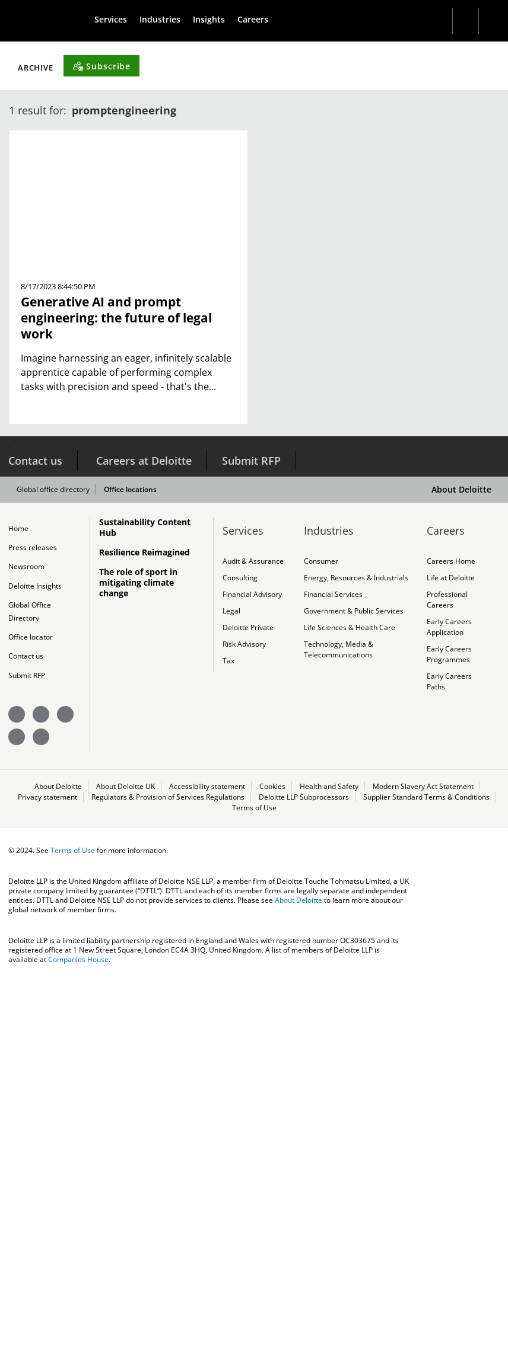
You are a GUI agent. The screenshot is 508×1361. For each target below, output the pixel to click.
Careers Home (451, 933)
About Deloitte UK (125, 1167)
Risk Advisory (244, 1022)
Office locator (30, 1015)
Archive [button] (285, 438)
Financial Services (333, 968)
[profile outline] (486, 21)
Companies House (78, 1344)
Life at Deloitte (451, 951)
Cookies (272, 1167)
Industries (168, 19)
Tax (228, 1039)
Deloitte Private (248, 1004)
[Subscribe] (350, 437)
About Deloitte (461, 861)
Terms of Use (254, 1191)
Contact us (35, 832)
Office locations (139, 862)
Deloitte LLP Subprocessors (304, 1179)
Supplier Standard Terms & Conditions (427, 1179)
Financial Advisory (252, 968)
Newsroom (26, 940)
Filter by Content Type (189, 438)
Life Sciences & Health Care (349, 1004)
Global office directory (62, 861)
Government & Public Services (354, 986)
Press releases (32, 920)
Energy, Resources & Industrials (356, 951)
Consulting (240, 951)
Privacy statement (48, 1179)
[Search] (453, 21)
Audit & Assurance (253, 933)
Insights (222, 19)
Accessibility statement (207, 1167)
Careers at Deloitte (144, 832)
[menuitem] (115, 19)
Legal (231, 986)
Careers (270, 19)
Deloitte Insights (35, 961)
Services (115, 19)
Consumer (321, 933)
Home (18, 900)
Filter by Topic (68, 438)
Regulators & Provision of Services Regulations (168, 1179)
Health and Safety (329, 1167)
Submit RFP (251, 832)
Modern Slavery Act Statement (423, 1167)
